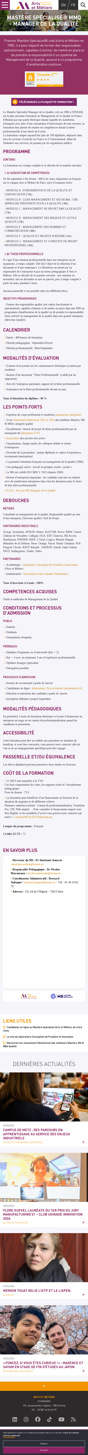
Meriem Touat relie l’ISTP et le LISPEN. (37, 1290)
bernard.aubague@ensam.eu (39, 882)
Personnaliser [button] (9, 1437)
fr (73, 5)
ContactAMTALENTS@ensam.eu (33, 817)
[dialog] (44, 1442)
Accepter (44, 1450)
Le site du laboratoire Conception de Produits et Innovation (40, 1036)
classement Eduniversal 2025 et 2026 (34, 419)
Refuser (44, 1444)
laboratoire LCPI (30, 433)
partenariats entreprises (68, 414)
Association (13, 438)
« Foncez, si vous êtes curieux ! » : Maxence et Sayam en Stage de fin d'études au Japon (43, 1365)
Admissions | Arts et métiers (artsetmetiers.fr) (57, 688)
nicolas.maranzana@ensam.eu (44, 873)
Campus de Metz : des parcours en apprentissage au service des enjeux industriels (36, 1134)
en (63, 5)
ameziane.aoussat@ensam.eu (28, 864)
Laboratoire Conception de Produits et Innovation (50, 564)
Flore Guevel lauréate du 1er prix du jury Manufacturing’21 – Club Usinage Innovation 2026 (43, 1214)
